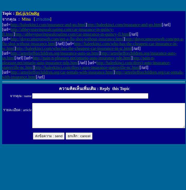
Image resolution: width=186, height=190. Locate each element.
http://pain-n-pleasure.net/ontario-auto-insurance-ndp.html (82, 58)
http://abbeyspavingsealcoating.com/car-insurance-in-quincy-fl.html (72, 34)
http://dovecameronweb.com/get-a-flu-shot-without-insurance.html (67, 39)
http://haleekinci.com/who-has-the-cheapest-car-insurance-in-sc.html (74, 48)
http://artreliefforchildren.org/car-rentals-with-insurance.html (62, 72)
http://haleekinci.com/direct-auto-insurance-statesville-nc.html (87, 67)
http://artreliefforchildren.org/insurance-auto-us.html (55, 53)
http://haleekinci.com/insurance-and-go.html (48, 24)
